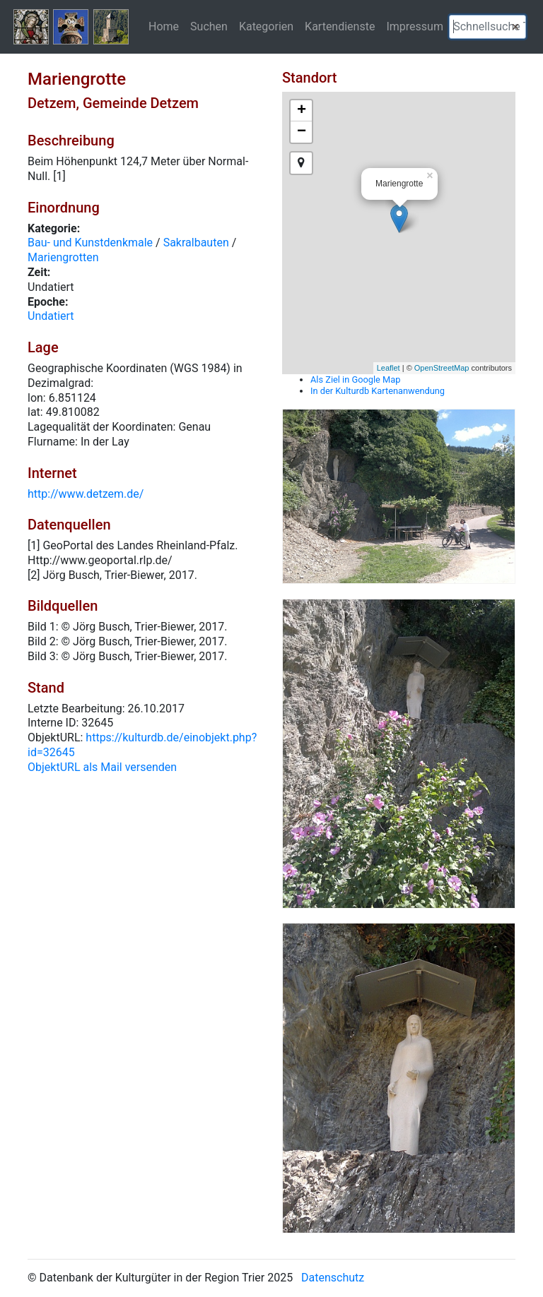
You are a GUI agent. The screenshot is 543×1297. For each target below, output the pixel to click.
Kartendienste (340, 26)
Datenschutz (332, 1277)
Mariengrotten (63, 257)
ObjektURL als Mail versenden (102, 767)
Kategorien (266, 26)
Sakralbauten (196, 242)
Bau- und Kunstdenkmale (90, 242)
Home (163, 26)
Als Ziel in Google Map (355, 379)
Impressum (414, 26)
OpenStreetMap (441, 368)
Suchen (209, 26)
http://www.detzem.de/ (86, 494)
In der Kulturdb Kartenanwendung (377, 390)
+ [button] (301, 110)
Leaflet (388, 368)
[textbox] (487, 27)
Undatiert (51, 316)
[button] (515, 26)
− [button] (301, 132)
